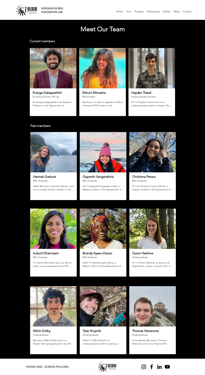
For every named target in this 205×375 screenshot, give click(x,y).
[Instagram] (144, 367)
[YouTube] (167, 367)
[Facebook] (151, 367)
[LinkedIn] (159, 367)
